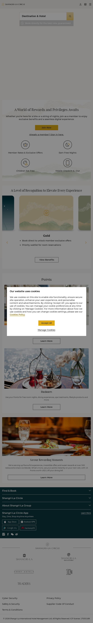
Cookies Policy (17, 314)
